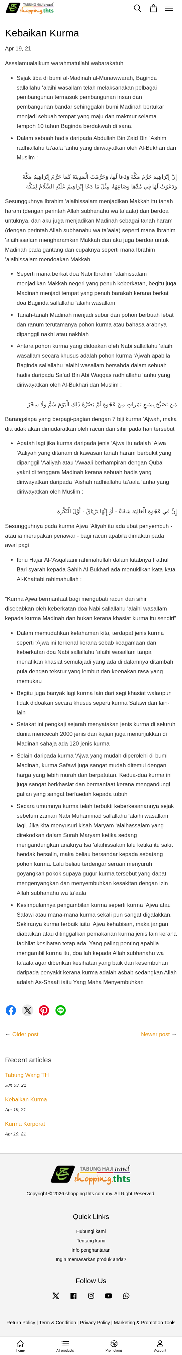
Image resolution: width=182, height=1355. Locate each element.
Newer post (155, 1034)
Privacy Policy (95, 1322)
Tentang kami (91, 1240)
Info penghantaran (91, 1250)
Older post (25, 1034)
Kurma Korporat (25, 1124)
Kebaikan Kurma (26, 1099)
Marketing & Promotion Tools (144, 1322)
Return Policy (21, 1322)
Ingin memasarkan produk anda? (91, 1259)
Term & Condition (57, 1322)
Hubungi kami (91, 1231)
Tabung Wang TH (27, 1075)
